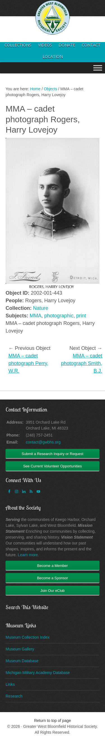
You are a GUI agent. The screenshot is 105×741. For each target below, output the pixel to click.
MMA (35, 315)
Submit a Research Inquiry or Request (52, 454)
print (81, 315)
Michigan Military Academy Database (38, 672)
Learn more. (28, 555)
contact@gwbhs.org (43, 442)
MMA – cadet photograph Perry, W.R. (28, 363)
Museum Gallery (20, 649)
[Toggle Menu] (97, 67)
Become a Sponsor (52, 578)
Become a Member (52, 566)
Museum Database (22, 661)
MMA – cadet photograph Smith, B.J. (81, 363)
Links (10, 684)
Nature (40, 308)
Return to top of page (52, 720)
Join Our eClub (52, 590)
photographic (58, 315)
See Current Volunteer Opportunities (52, 466)
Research (14, 696)
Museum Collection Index (28, 637)
